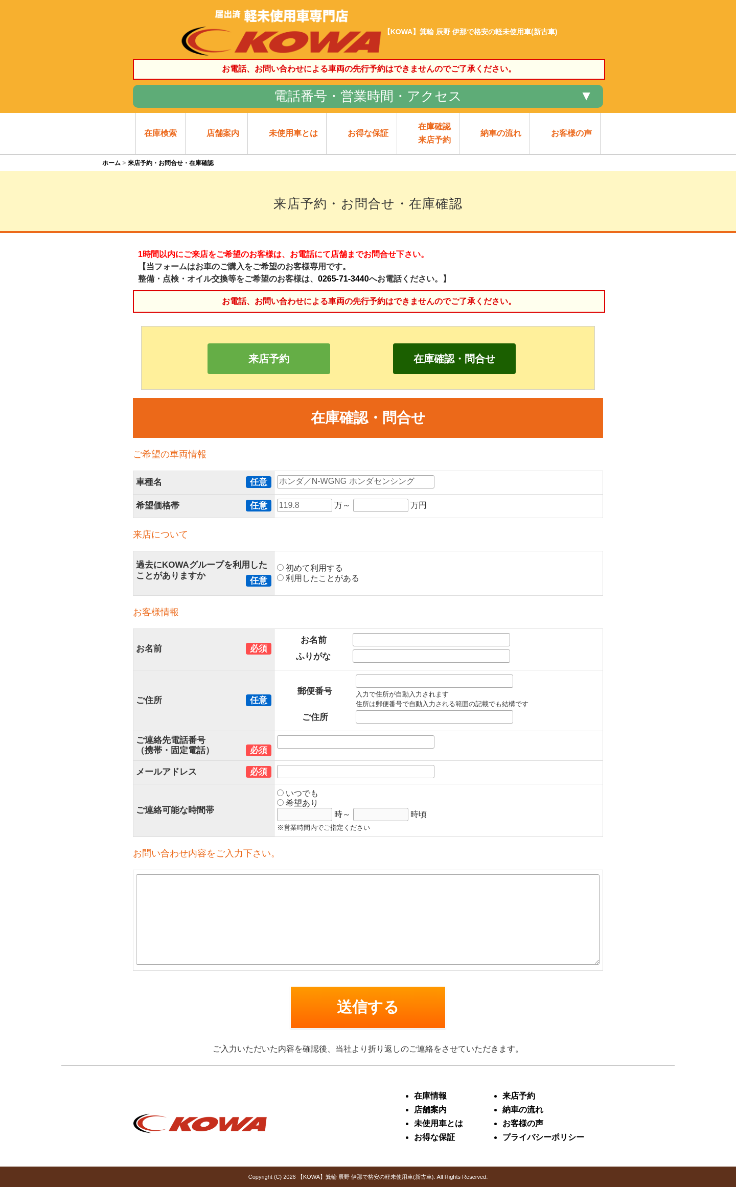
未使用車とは (438, 1123)
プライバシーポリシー (543, 1137)
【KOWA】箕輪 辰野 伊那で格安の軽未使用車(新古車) (365, 1177)
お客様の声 (522, 1123)
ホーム (111, 163)
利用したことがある (318, 578)
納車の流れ (522, 1109)
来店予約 (268, 358)
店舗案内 (430, 1109)
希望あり (297, 803)
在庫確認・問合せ (454, 358)
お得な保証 (434, 1137)
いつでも (297, 793)
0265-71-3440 (343, 278)
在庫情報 (430, 1095)
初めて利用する (310, 568)
